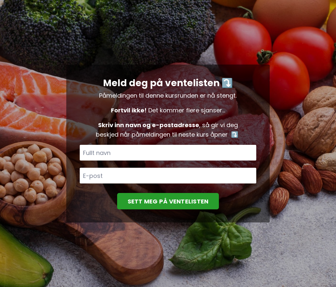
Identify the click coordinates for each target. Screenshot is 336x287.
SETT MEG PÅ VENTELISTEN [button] (168, 201)
